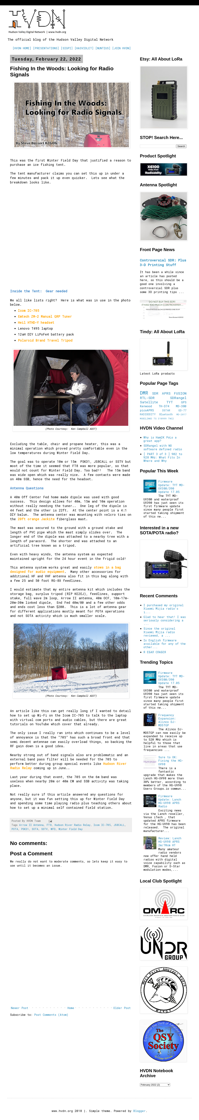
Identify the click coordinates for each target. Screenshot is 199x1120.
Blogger (139, 1111)
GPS (183, 402)
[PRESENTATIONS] (46, 48)
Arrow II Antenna (31, 825)
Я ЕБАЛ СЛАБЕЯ (154, 652)
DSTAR (166, 410)
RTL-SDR (147, 397)
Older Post (122, 1008)
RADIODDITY (148, 414)
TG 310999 (160, 418)
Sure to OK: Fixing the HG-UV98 (170, 760)
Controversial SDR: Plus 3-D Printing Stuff (163, 262)
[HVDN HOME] (22, 48)
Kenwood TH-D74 (154, 406)
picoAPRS (147, 410)
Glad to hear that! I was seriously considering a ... (164, 620)
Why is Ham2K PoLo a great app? (160, 439)
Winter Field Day (71, 829)
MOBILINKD (146, 418)
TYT (169, 402)
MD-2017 (181, 414)
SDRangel (178, 397)
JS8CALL (119, 825)
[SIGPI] (67, 48)
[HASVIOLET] (84, 48)
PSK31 (25, 829)
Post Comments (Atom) (51, 1014)
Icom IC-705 (102, 825)
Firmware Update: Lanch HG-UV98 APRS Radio (169, 801)
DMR (144, 393)
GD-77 (182, 410)
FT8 (49, 825)
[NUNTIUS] (102, 48)
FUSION (180, 393)
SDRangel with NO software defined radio (162, 447)
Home (71, 1008)
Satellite (149, 402)
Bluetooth (166, 414)
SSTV (44, 829)
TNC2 (171, 418)
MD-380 (181, 406)
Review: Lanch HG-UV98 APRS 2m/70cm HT (169, 841)
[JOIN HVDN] (121, 48)
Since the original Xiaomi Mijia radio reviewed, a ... (159, 632)
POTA (14, 829)
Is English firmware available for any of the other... (164, 643)
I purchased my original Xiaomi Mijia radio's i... (163, 608)
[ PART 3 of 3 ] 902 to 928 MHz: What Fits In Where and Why (162, 457)
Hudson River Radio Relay (72, 825)
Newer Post (19, 1008)
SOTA (35, 829)
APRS (166, 393)
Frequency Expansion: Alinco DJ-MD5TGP (167, 720)
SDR (155, 393)
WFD (53, 829)
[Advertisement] (71, 975)
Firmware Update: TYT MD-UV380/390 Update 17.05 (171, 487)
